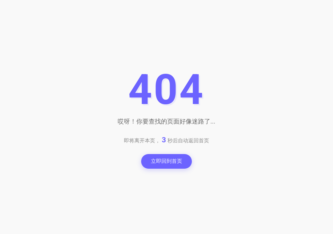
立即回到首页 (166, 161)
